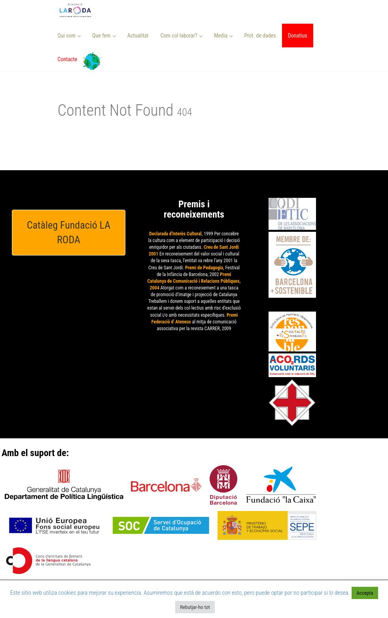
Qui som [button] (69, 35)
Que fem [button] (104, 35)
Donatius (297, 35)
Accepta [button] (364, 593)
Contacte (68, 59)
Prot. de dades (260, 35)
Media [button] (223, 35)
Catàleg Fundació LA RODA (69, 232)
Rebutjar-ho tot (195, 607)
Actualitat (138, 35)
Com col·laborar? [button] (181, 35)
